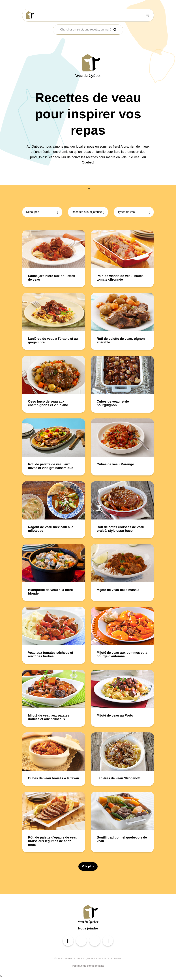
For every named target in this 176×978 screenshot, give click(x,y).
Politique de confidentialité (88, 965)
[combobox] (86, 29)
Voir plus (88, 866)
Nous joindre (88, 928)
